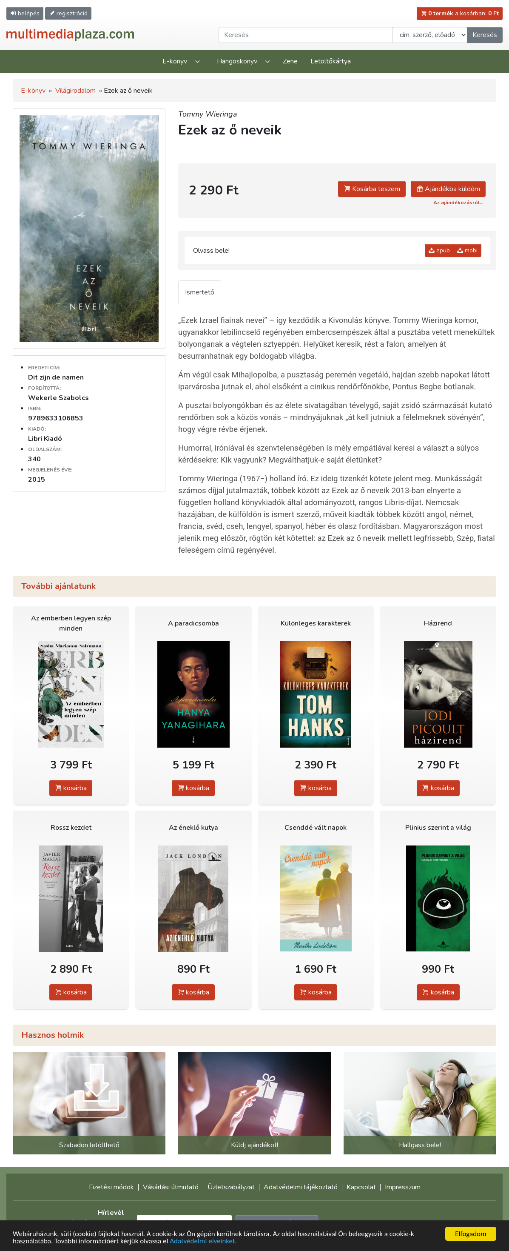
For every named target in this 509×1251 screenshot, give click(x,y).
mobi (467, 250)
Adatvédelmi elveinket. (203, 1241)
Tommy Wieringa (207, 114)
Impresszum (403, 1187)
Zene (290, 61)
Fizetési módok (111, 1187)
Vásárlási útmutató (171, 1187)
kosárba (71, 788)
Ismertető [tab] (199, 292)
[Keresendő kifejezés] (306, 35)
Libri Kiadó (45, 438)
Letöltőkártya (330, 61)
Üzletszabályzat (231, 1187)
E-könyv (174, 61)
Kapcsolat (361, 1187)
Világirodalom (75, 90)
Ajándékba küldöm (448, 189)
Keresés (484, 35)
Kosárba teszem (372, 189)
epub (439, 250)
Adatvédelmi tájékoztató (301, 1187)
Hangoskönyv (237, 61)
